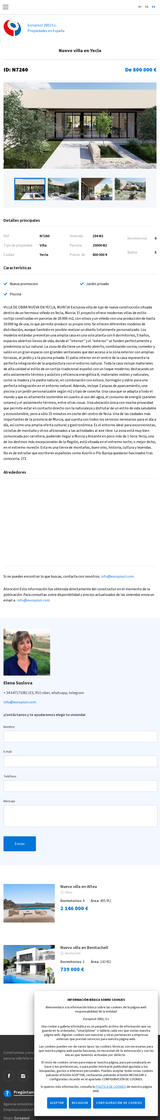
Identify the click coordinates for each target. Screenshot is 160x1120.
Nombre (9, 727)
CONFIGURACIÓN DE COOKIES (119, 1103)
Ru (140, 7)
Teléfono (9, 776)
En (146, 7)
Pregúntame (25, 1092)
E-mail (7, 751)
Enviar (20, 843)
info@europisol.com (117, 576)
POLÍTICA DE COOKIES (111, 1086)
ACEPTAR (57, 1103)
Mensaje (9, 801)
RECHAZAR (80, 1103)
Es (153, 7)
